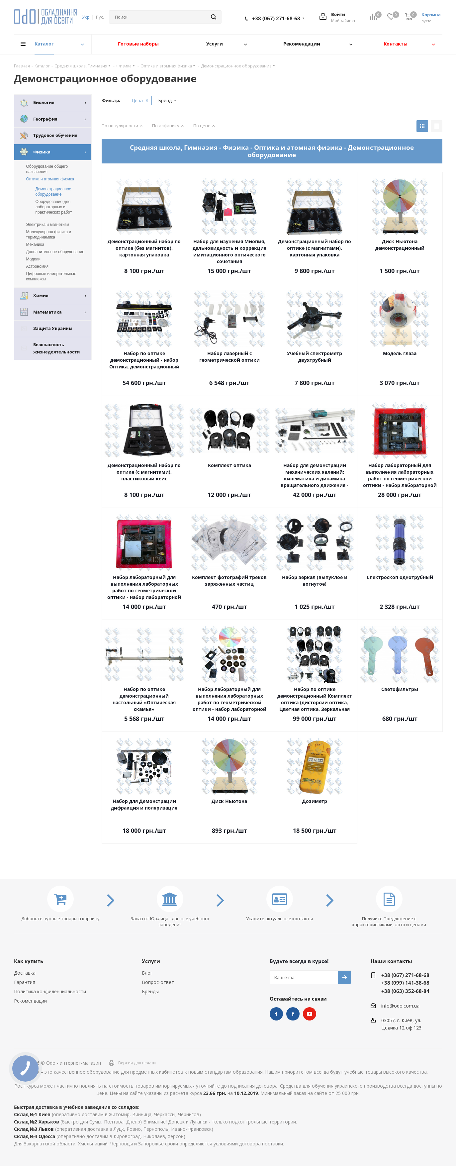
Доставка (25, 973)
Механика (35, 244)
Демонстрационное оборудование (53, 192)
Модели (33, 259)
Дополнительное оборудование (55, 251)
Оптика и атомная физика (50, 179)
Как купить (28, 961)
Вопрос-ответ (158, 982)
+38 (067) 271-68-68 (276, 18)
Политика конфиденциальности (50, 991)
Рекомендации (30, 1001)
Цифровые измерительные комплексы (51, 276)
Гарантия (24, 982)
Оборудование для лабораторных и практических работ (54, 207)
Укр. (86, 17)
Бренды (150, 991)
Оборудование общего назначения (47, 169)
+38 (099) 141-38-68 (405, 982)
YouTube (309, 1013)
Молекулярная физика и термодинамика (48, 235)
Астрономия (37, 266)
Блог (147, 973)
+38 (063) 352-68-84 (405, 991)
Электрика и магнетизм (47, 224)
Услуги (151, 961)
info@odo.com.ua (400, 1006)
